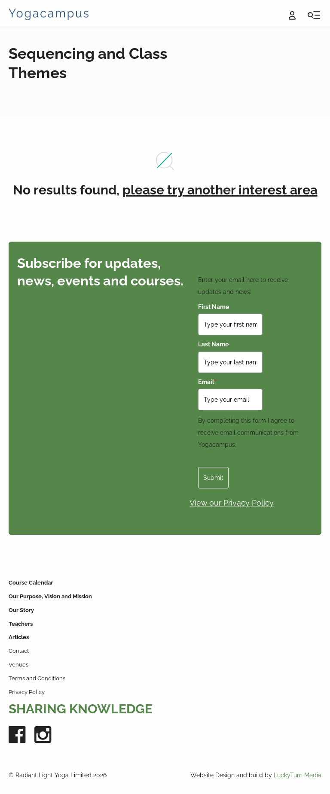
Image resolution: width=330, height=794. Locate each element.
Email (207, 382)
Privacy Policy (27, 692)
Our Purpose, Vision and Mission (50, 596)
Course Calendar (31, 582)
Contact (19, 651)
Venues (18, 664)
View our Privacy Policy (231, 502)
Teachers (21, 624)
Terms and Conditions (37, 678)
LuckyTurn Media (297, 775)
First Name (213, 306)
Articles (19, 637)
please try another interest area (220, 189)
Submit (213, 477)
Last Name (213, 344)
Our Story (21, 610)
